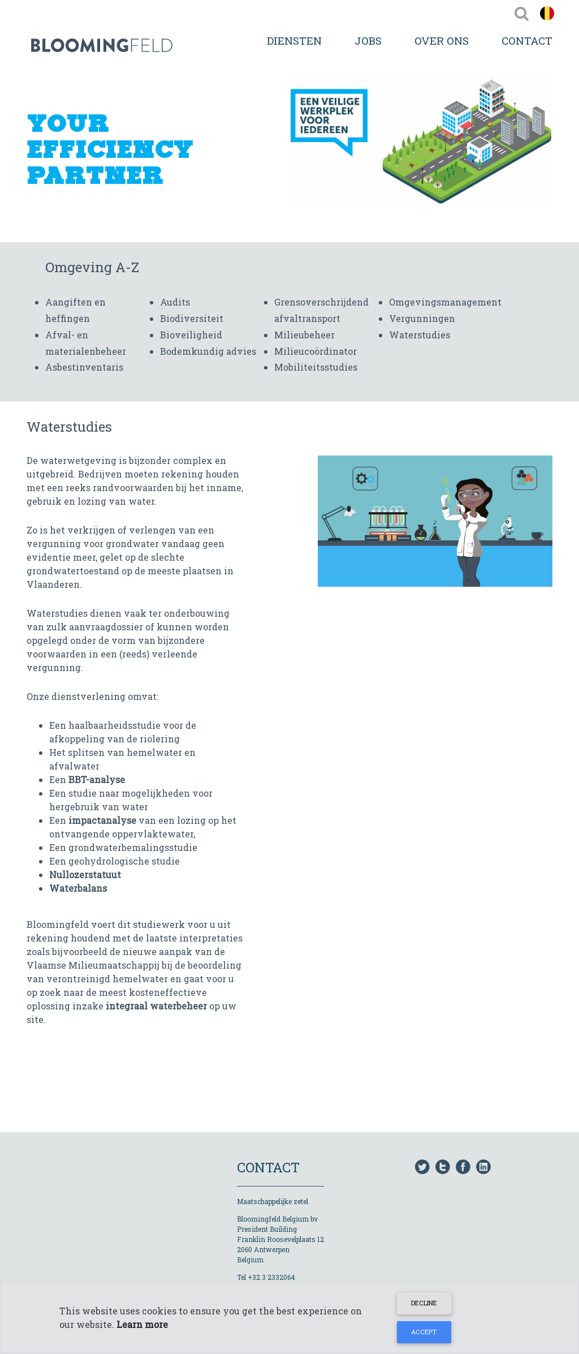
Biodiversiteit (191, 318)
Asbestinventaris (84, 367)
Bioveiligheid (191, 335)
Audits (175, 302)
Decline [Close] (424, 1303)
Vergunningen (422, 318)
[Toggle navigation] (521, 13)
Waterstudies (419, 335)
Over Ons (441, 40)
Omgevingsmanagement (445, 302)
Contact (527, 40)
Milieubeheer (304, 335)
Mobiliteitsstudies (315, 367)
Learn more (142, 1324)
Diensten (294, 40)
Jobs (368, 40)
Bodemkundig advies (208, 351)
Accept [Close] (424, 1331)
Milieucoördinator (315, 351)
